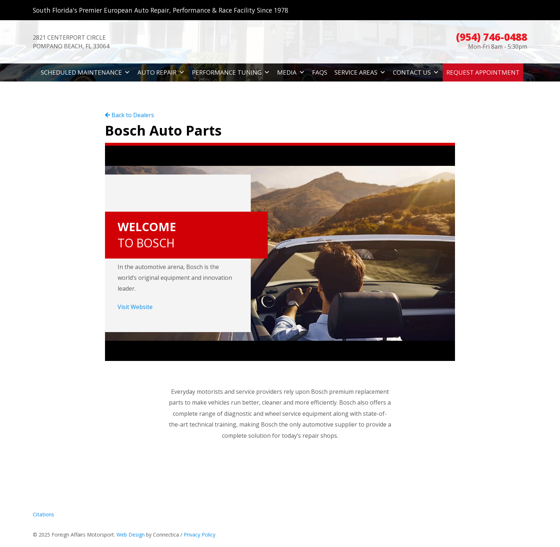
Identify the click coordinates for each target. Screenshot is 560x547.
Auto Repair (161, 72)
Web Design (131, 534)
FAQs (319, 72)
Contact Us (416, 72)
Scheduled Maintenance (85, 72)
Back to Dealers (129, 115)
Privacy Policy (199, 534)
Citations (43, 514)
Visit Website (135, 307)
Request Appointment (483, 72)
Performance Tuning (231, 72)
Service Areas (360, 72)
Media (291, 72)
